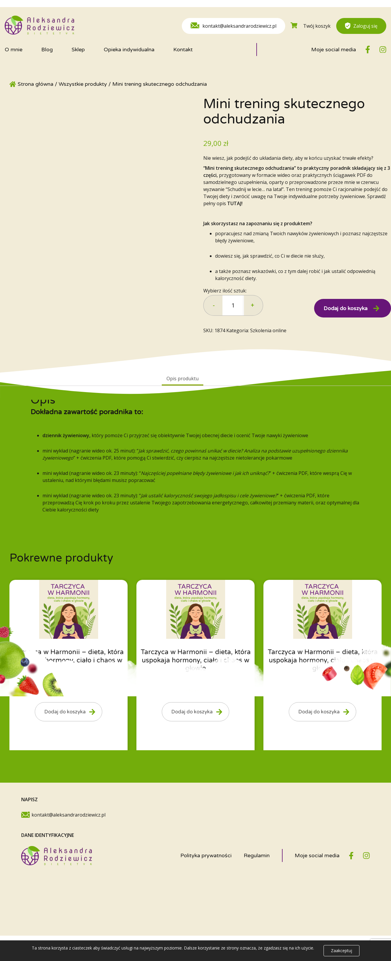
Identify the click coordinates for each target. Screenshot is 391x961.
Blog (47, 49)
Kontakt (183, 49)
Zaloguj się (361, 25)
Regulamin (257, 858)
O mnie (13, 49)
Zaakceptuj (341, 950)
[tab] (182, 379)
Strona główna (35, 84)
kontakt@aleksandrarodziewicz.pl (233, 25)
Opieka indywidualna (129, 49)
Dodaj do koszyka (345, 308)
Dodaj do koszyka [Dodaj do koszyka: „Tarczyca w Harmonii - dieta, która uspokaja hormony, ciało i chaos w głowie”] (61, 713)
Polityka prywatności (206, 858)
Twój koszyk (311, 25)
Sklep (78, 49)
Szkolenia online (268, 330)
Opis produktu (182, 378)
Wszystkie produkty (83, 84)
